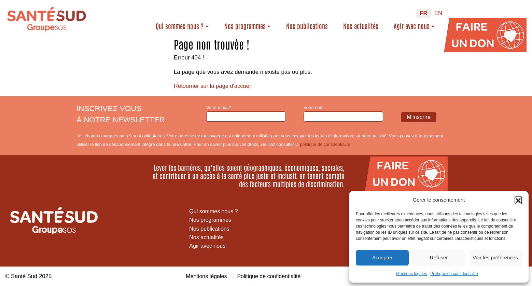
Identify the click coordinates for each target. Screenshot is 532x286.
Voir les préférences (495, 257)
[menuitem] (423, 13)
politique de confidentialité (325, 144)
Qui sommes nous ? (180, 26)
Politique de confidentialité (454, 273)
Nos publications (307, 26)
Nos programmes (245, 26)
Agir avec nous (412, 26)
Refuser (439, 257)
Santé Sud (24, 276)
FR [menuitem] (423, 13)
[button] (518, 200)
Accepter (382, 257)
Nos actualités (360, 26)
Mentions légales (411, 273)
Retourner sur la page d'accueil (213, 86)
